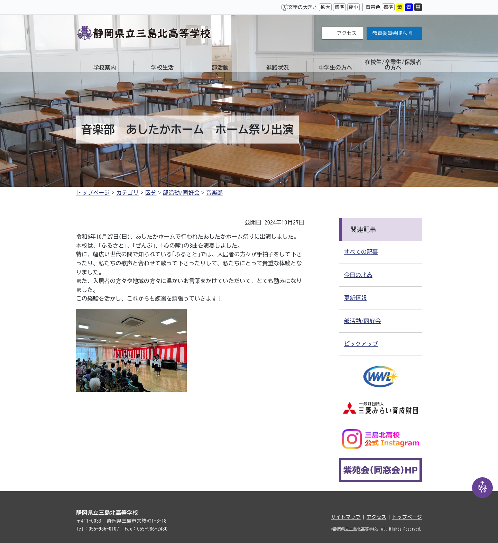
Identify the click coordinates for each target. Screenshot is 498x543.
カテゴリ (127, 192)
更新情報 (355, 298)
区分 (151, 192)
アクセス (347, 33)
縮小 (354, 7)
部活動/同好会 (181, 192)
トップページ (93, 192)
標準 (339, 7)
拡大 (325, 7)
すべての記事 (361, 252)
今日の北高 (358, 275)
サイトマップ (346, 517)
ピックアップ (361, 344)
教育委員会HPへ (392, 33)
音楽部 (214, 192)
